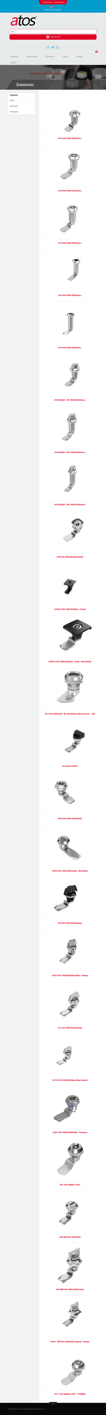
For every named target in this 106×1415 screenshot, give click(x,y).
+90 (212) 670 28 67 (54, 10)
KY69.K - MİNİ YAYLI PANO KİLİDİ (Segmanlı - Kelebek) (70, 1342)
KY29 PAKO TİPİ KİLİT (70, 766)
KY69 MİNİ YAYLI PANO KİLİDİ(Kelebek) (70, 1289)
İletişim (13, 62)
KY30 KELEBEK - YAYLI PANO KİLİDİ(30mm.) (70, 400)
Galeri (65, 56)
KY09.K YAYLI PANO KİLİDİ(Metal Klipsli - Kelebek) (70, 976)
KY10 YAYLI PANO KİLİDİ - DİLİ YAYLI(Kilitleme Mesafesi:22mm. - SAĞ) (70, 714)
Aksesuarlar (14, 112)
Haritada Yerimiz (59, 2)
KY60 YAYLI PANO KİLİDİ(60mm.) (70, 295)
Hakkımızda (32, 56)
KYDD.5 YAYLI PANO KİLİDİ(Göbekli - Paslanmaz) (70, 1132)
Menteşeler (14, 106)
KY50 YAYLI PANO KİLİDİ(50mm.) (70, 243)
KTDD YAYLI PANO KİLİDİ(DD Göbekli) (70, 557)
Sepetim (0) (53, 37)
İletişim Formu (47, 2)
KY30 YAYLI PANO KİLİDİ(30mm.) (70, 138)
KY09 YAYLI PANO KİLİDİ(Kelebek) (70, 923)
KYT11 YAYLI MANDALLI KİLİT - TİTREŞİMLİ (70, 1394)
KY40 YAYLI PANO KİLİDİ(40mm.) (70, 191)
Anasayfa (14, 56)
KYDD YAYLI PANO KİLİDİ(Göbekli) (70, 819)
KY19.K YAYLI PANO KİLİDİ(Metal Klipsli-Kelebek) (70, 1080)
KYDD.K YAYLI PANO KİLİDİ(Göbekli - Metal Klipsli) (70, 871)
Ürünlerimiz (50, 56)
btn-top (53, 1403)
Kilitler (12, 100)
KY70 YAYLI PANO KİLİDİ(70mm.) (70, 348)
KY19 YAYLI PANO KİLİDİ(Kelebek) (70, 1028)
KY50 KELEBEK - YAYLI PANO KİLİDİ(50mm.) (70, 505)
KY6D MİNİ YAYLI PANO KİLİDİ (70, 1237)
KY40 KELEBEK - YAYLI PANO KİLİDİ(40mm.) (70, 452)
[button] (52, 7)
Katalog (79, 56)
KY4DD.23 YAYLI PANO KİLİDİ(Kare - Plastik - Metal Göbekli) (70, 662)
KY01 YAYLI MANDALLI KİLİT (70, 1185)
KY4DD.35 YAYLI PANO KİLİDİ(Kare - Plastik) (70, 609)
